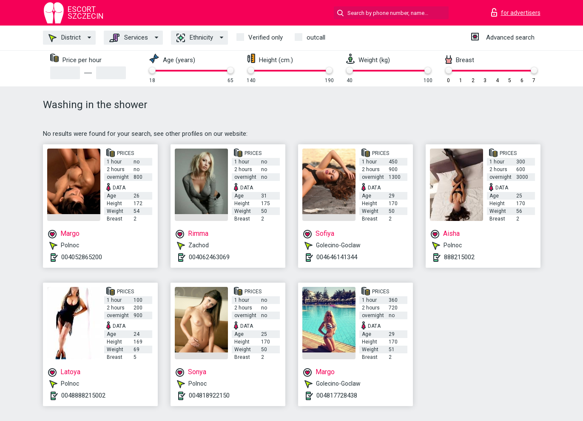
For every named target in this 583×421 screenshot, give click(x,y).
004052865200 (81, 257)
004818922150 (209, 395)
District (64, 38)
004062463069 (209, 257)
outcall (316, 37)
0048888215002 (83, 395)
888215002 (459, 257)
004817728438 (336, 395)
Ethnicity (194, 38)
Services (128, 38)
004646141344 (336, 257)
